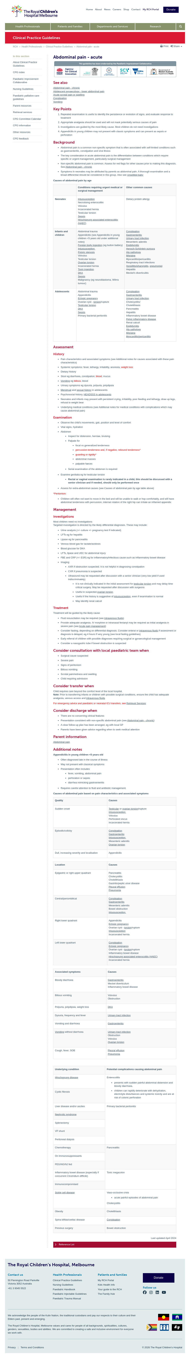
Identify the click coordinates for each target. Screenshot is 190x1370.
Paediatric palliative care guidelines (26, 97)
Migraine (130, 255)
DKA (80, 272)
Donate (171, 9)
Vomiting (58, 101)
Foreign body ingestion (90, 245)
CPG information (22, 125)
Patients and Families (70, 26)
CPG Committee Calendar (27, 119)
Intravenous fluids (113, 618)
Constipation (60, 98)
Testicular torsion (87, 305)
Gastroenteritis (134, 235)
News (107, 9)
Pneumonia (115, 890)
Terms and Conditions (32, 1347)
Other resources (21, 132)
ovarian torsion (105, 592)
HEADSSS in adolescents (97, 394)
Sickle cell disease (65, 1192)
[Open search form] (180, 26)
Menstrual (66, 390)
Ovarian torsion (86, 262)
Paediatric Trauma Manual (67, 1298)
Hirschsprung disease (66, 1077)
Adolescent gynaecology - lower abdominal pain (78, 91)
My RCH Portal (151, 9)
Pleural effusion (117, 886)
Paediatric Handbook (64, 1289)
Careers (117, 9)
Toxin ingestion (86, 269)
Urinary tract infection (137, 238)
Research (155, 26)
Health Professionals (27, 26)
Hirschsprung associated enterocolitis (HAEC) (133, 956)
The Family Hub (106, 1293)
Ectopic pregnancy (88, 298)
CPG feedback (21, 138)
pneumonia (156, 266)
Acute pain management (92, 626)
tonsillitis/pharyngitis (137, 266)
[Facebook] (146, 1292)
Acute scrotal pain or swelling (68, 94)
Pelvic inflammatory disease (141, 319)
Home (89, 9)
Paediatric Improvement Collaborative (25, 81)
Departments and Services (112, 26)
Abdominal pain (61, 742)
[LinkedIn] (159, 1292)
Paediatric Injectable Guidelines (70, 1293)
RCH (15, 46)
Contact (135, 9)
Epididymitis (132, 245)
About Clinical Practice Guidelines (25, 64)
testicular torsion (142, 583)
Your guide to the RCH (110, 1289)
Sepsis (81, 216)
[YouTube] (165, 1292)
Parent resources (22, 105)
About (98, 9)
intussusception (122, 596)
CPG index (19, 72)
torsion (97, 301)
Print (164, 46)
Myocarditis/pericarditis (138, 336)
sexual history (84, 390)
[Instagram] (152, 1292)
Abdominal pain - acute (87, 46)
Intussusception (86, 199)
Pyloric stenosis (86, 252)
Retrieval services (22, 112)
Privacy (12, 1347)
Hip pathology (133, 252)
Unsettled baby (135, 174)
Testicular (114, 808)
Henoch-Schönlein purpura (140, 248)
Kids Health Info (106, 1284)
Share (176, 46)
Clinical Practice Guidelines (59, 46)
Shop (126, 9)
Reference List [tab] (64, 1244)
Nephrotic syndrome (65, 1114)
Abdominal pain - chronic (66, 87)
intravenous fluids (148, 630)
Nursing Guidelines (23, 89)
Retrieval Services (136, 703)
